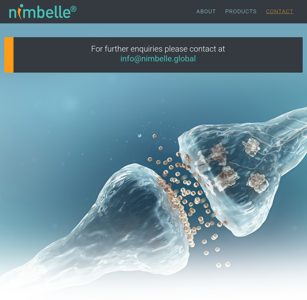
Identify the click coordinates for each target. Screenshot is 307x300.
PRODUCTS (241, 11)
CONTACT (279, 11)
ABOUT (206, 11)
